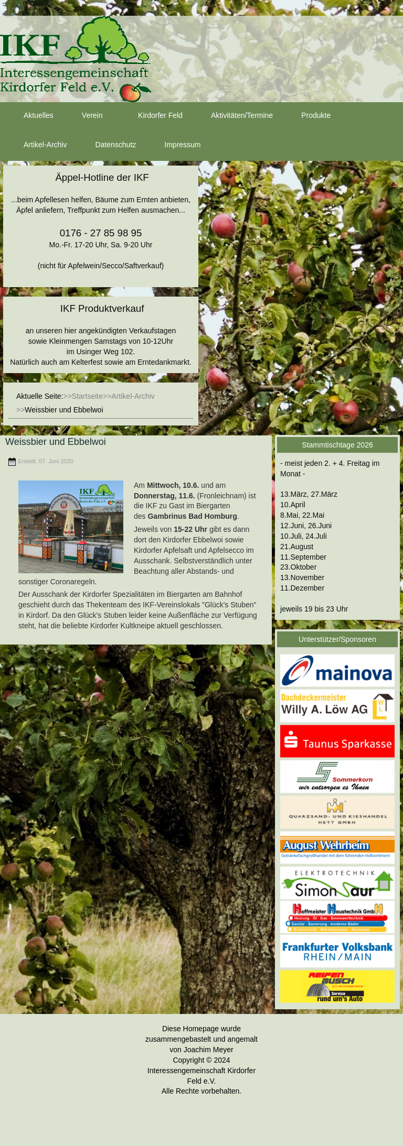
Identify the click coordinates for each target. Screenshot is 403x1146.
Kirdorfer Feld (151, 116)
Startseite (87, 396)
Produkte (306, 116)
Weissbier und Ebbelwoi (55, 441)
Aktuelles (29, 116)
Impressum (172, 145)
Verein (83, 116)
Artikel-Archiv (36, 145)
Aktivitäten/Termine (232, 116)
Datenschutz (106, 145)
